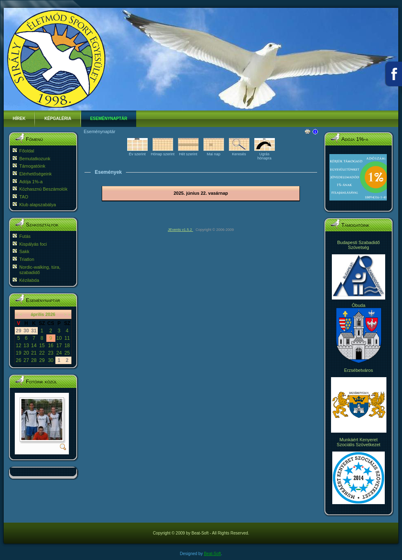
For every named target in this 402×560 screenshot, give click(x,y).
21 (34, 353)
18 (67, 345)
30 (50, 360)
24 (59, 353)
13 (26, 345)
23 (50, 353)
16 (50, 345)
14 (34, 345)
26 (18, 360)
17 (59, 345)
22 (41, 353)
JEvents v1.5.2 (180, 230)
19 (18, 353)
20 (26, 353)
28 (34, 360)
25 (67, 353)
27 (26, 360)
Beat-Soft (212, 553)
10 (59, 338)
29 (41, 360)
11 (67, 338)
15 (41, 345)
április (37, 314)
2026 (50, 314)
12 (18, 345)
